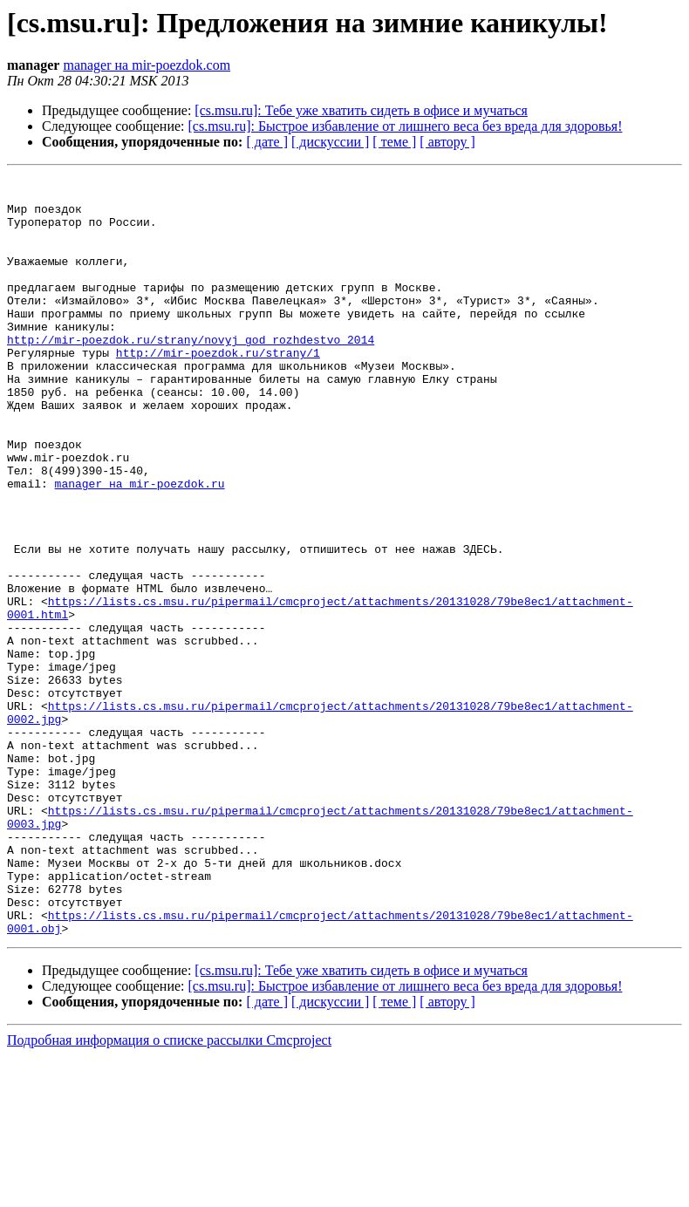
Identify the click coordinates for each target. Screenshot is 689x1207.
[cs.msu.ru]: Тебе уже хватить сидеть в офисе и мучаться (361, 110)
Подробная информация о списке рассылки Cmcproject (169, 1191)
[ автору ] (447, 141)
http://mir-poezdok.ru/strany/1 (218, 389)
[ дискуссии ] (330, 141)
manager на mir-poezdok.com (146, 65)
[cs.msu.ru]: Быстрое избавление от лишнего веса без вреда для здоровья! (405, 126)
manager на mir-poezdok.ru (140, 546)
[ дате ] (267, 141)
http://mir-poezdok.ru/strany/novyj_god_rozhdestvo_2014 (190, 373)
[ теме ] (394, 141)
